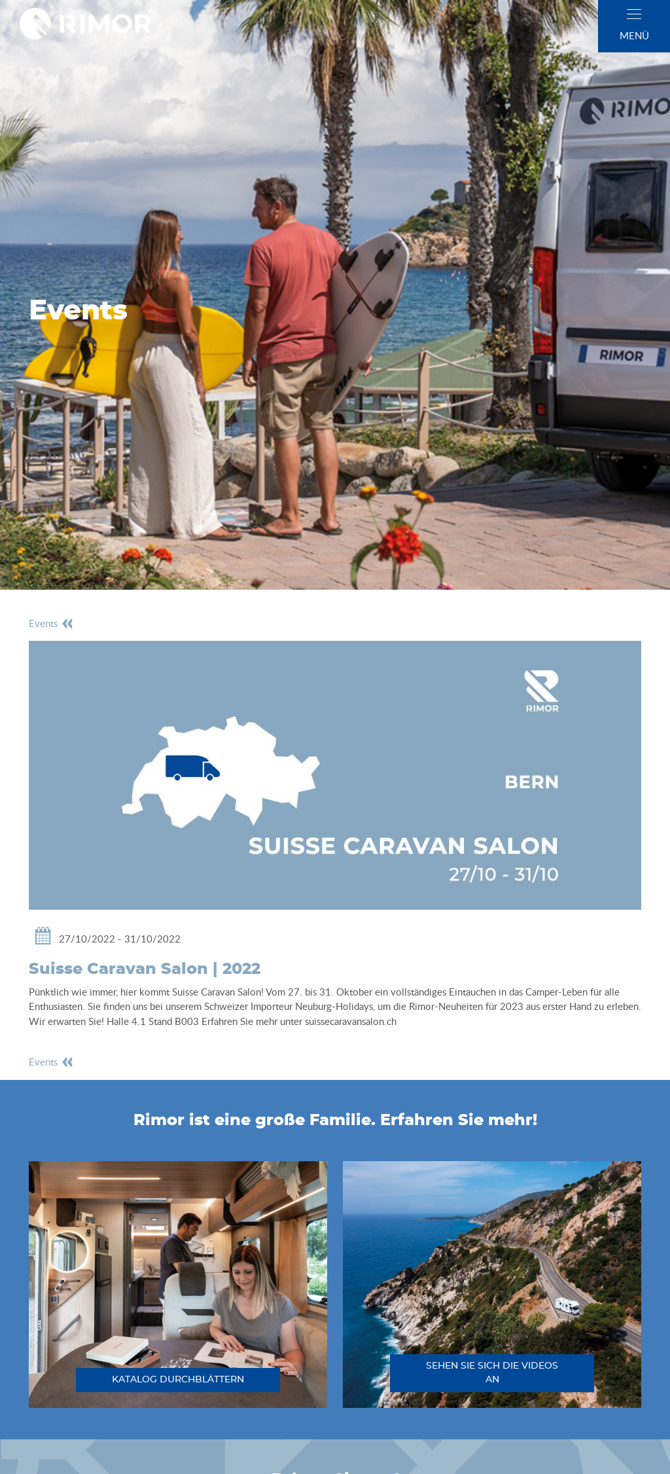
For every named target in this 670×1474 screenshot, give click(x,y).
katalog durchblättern (178, 1379)
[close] (634, 14)
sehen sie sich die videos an (492, 1372)
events (51, 623)
